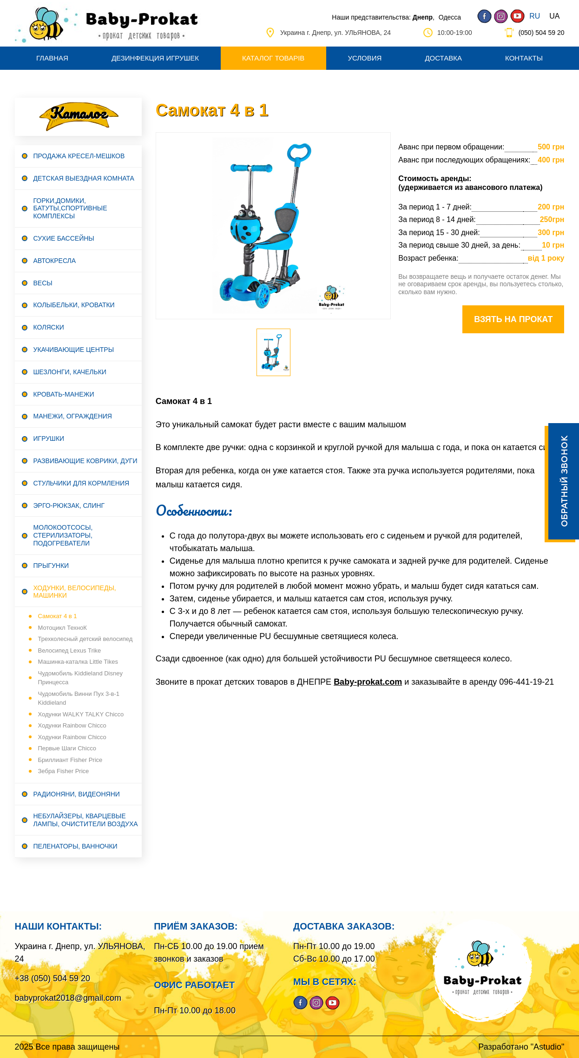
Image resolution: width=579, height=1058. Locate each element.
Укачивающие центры (73, 349)
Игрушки (49, 438)
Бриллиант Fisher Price (70, 759)
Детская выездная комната (83, 178)
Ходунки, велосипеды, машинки (74, 592)
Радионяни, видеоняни (76, 794)
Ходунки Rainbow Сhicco (72, 725)
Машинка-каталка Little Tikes (78, 661)
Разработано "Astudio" (521, 1046)
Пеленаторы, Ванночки (75, 846)
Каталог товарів (273, 58)
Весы (43, 283)
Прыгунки (51, 565)
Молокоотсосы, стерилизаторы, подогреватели (63, 535)
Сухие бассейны (63, 238)
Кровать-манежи (63, 394)
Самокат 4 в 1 (57, 616)
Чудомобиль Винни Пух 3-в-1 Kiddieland (79, 698)
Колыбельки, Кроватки (74, 305)
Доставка (443, 58)
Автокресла (54, 260)
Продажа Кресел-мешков (79, 156)
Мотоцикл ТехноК (62, 627)
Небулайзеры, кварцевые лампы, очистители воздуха (85, 820)
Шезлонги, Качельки (69, 372)
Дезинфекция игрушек (155, 58)
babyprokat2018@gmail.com (68, 998)
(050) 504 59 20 (542, 32)
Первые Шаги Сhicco (67, 748)
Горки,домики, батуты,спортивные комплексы (70, 208)
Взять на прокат (513, 319)
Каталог (78, 113)
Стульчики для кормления (81, 483)
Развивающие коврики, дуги (85, 461)
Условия (365, 58)
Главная (52, 58)
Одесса (450, 17)
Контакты (524, 58)
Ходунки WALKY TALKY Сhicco (81, 714)
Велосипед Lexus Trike (69, 650)
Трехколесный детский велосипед (85, 638)
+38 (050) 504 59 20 (53, 978)
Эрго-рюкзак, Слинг (69, 505)
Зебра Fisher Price (63, 771)
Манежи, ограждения (72, 416)
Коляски (48, 327)
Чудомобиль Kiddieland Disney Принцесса (80, 678)
